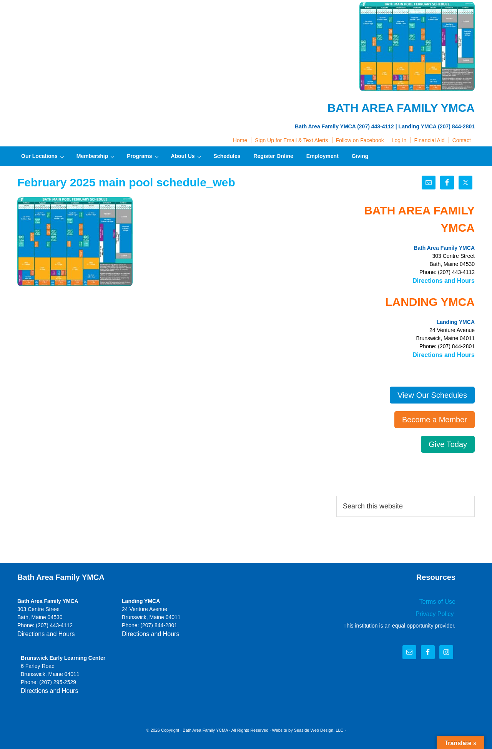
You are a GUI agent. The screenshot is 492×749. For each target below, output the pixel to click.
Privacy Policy (438, 610)
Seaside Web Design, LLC (319, 725)
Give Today (448, 442)
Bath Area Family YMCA (82, 23)
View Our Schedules (432, 393)
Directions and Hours (447, 280)
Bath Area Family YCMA (205, 725)
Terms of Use (439, 599)
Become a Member (434, 417)
